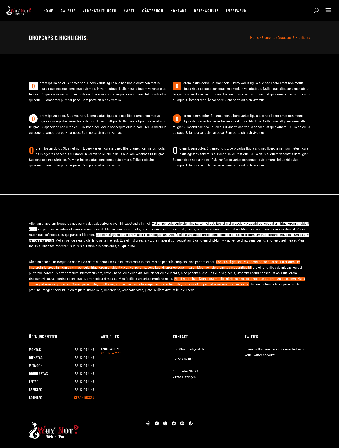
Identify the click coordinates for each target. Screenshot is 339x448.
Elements (268, 38)
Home (254, 38)
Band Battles (110, 349)
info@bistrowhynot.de (188, 349)
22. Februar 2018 (111, 353)
